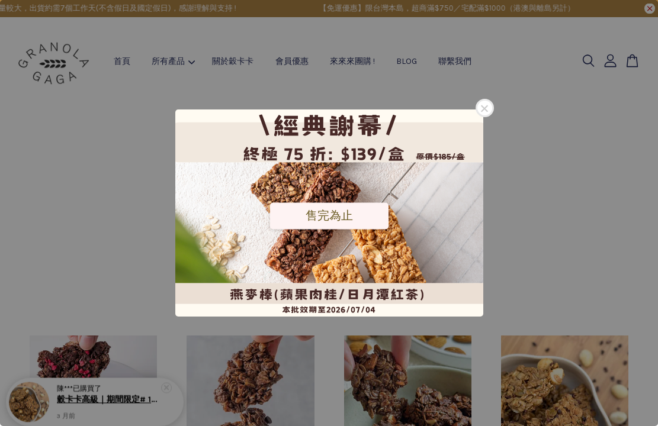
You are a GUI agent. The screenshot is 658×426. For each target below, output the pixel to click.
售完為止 (329, 215)
